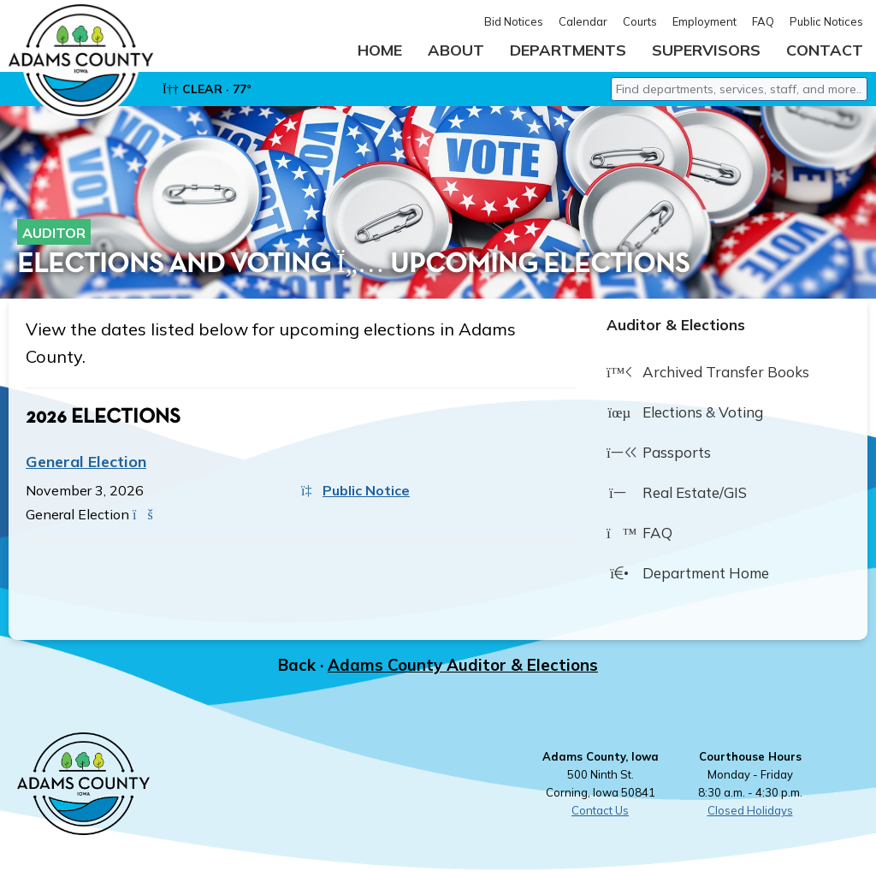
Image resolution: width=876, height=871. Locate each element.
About (456, 50)
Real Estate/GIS (677, 499)
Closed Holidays (750, 815)
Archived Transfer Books (708, 378)
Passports (659, 458)
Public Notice (355, 495)
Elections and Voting (174, 270)
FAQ (763, 21)
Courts (640, 21)
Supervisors (706, 50)
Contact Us (600, 815)
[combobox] (739, 94)
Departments (568, 50)
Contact (824, 50)
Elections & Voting (685, 418)
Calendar (583, 21)
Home (380, 50)
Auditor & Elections (676, 330)
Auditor (54, 237)
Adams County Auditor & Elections (463, 670)
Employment (704, 21)
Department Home (688, 579)
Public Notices (826, 21)
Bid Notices (513, 21)
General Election (86, 467)
